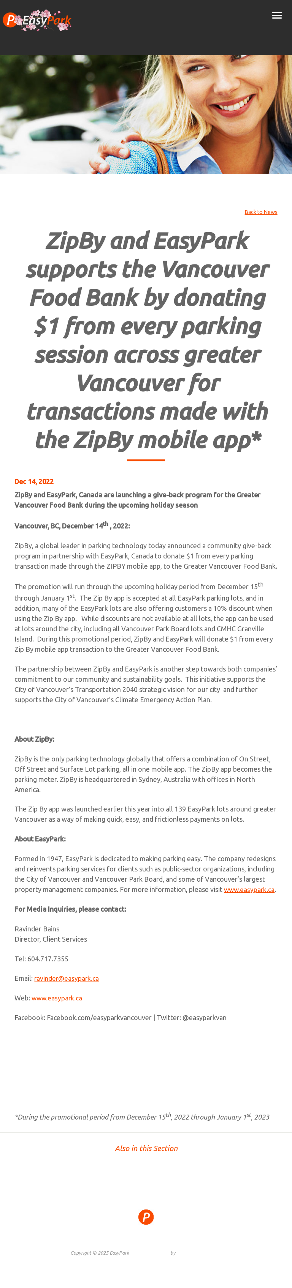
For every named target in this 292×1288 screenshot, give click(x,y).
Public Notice (170, 1250)
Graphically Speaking (199, 1263)
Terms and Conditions (126, 1250)
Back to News (260, 212)
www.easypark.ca (54, 899)
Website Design (152, 1263)
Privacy (89, 1250)
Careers (197, 1250)
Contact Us (222, 1250)
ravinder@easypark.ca (67, 988)
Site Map (67, 1250)
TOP (146, 1185)
